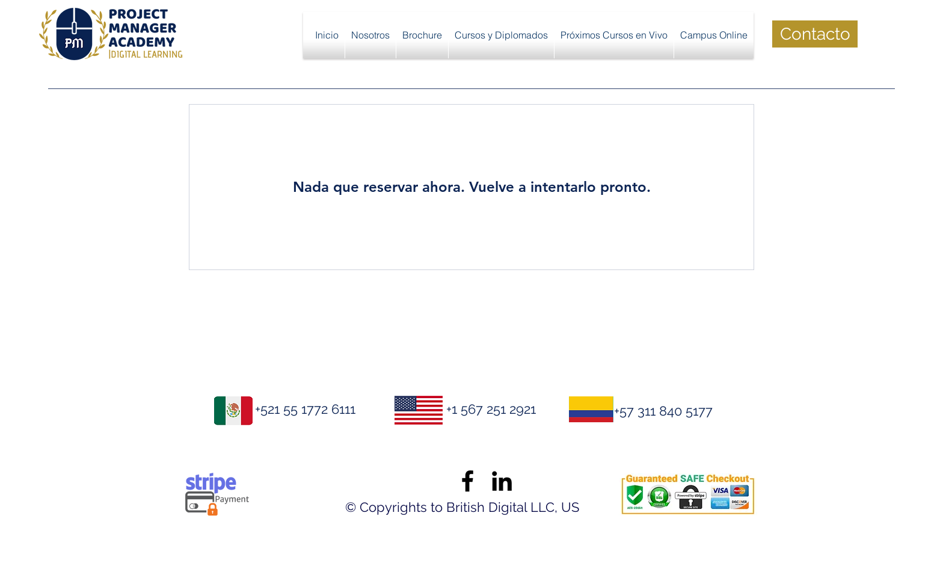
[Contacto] (815, 34)
